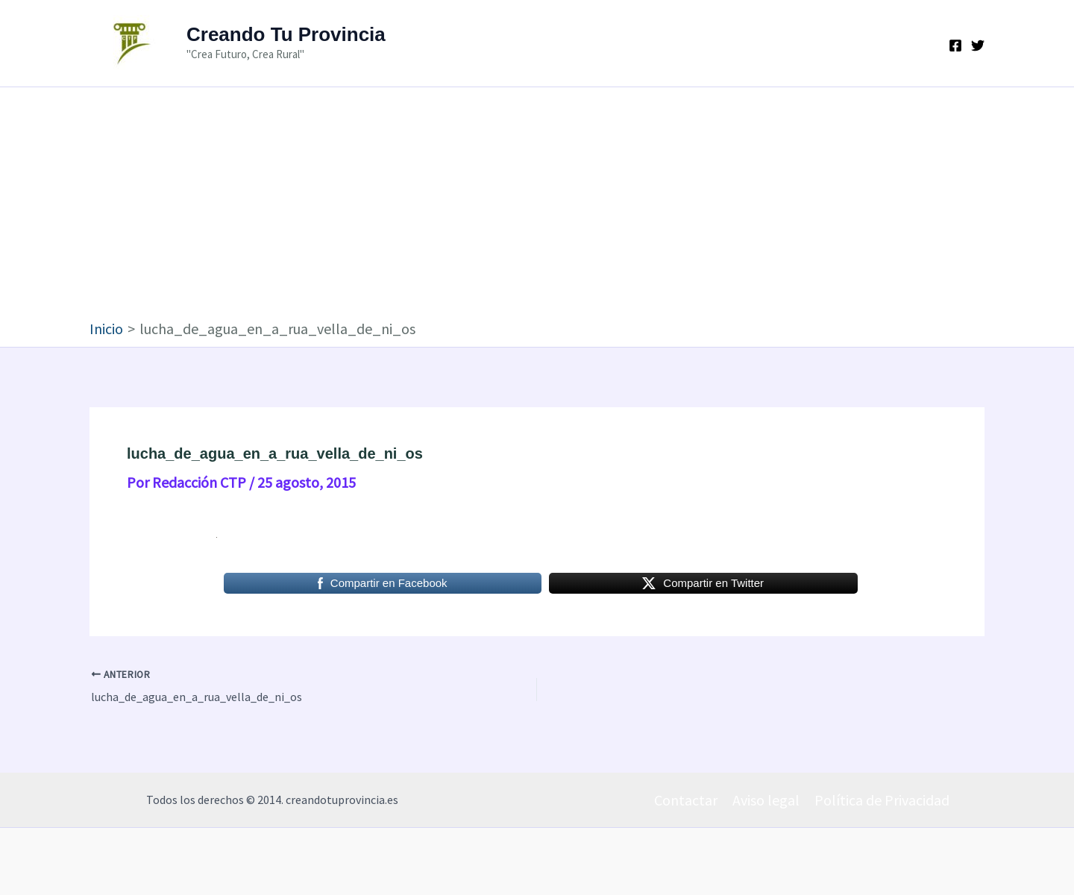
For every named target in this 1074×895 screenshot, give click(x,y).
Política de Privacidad (881, 800)
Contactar (685, 800)
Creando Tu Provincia (286, 34)
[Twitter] (977, 45)
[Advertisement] (537, 206)
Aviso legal (766, 800)
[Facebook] (955, 45)
